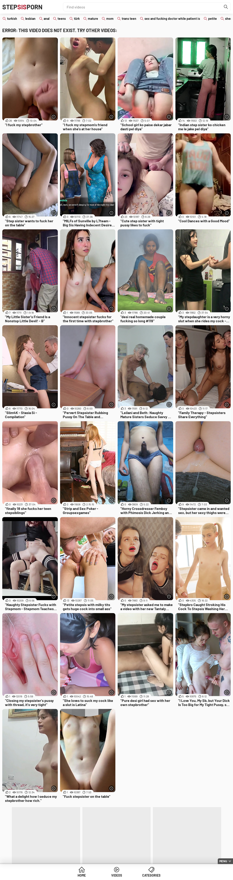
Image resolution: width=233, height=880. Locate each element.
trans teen (129, 18)
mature (93, 18)
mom (110, 18)
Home (82, 875)
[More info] (54, 117)
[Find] (225, 7)
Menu (223, 861)
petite (212, 18)
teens (62, 18)
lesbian (30, 18)
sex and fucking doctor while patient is (172, 18)
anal (46, 18)
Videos (116, 875)
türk (77, 18)
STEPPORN (22, 7)
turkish (12, 18)
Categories (151, 875)
